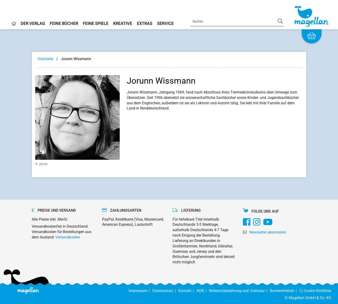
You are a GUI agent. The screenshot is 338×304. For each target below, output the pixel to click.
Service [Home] (165, 23)
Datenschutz (165, 290)
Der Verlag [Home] (33, 23)
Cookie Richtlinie (315, 290)
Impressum (140, 290)
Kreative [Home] (122, 23)
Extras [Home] (144, 23)
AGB (202, 290)
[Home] (14, 25)
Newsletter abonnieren (267, 232)
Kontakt (187, 290)
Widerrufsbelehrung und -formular (239, 290)
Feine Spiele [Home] (95, 23)
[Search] (237, 21)
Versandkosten (67, 237)
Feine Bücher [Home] (64, 23)
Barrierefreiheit (284, 290)
